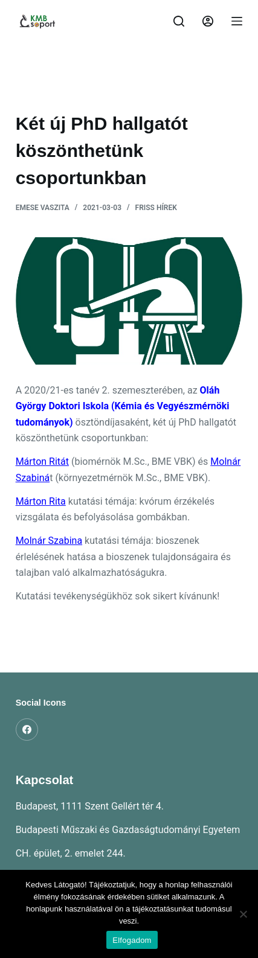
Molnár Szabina (49, 540)
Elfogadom (131, 940)
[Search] (178, 21)
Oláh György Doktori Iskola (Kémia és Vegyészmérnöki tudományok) (123, 406)
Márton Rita (41, 501)
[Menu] (236, 21)
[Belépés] (207, 21)
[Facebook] (27, 729)
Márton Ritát (42, 461)
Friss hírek (156, 207)
